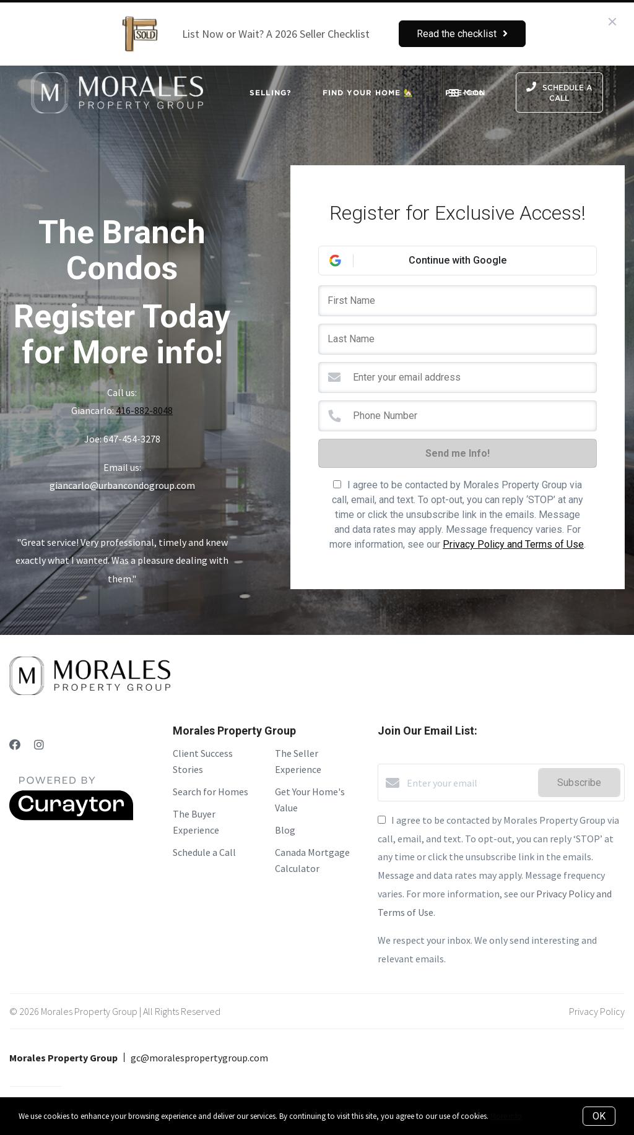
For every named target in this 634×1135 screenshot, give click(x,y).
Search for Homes (210, 791)
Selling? (271, 92)
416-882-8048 (144, 410)
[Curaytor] (71, 817)
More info (506, 1116)
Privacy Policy (597, 1011)
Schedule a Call (204, 852)
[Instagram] (39, 745)
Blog (285, 830)
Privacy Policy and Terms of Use (513, 544)
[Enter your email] (469, 783)
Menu (466, 94)
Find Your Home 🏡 (368, 92)
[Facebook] (14, 745)
